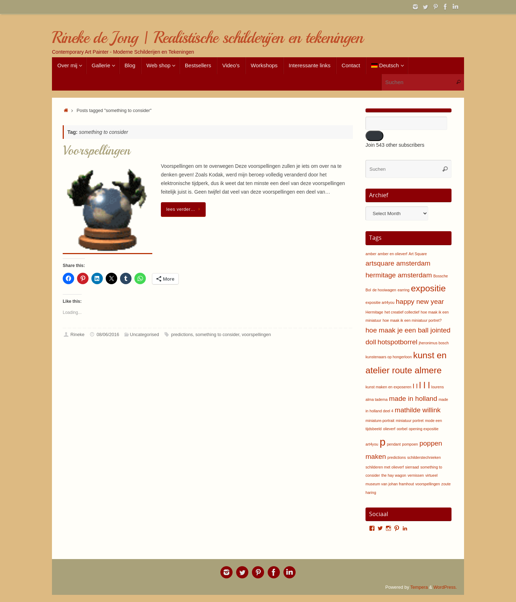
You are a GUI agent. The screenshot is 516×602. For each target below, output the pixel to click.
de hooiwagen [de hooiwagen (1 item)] (384, 290)
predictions (182, 334)
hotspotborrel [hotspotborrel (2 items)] (397, 342)
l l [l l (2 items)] (415, 386)
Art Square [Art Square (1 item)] (417, 254)
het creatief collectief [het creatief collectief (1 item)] (401, 312)
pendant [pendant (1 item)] (394, 444)
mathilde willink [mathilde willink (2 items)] (418, 410)
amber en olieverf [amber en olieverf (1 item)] (392, 254)
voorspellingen (256, 334)
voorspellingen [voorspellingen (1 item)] (427, 484)
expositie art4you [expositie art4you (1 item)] (380, 302)
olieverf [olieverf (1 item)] (389, 429)
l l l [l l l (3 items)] (424, 385)
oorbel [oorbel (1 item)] (402, 429)
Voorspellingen (96, 150)
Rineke (78, 334)
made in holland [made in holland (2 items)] (413, 398)
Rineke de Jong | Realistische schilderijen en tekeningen (207, 38)
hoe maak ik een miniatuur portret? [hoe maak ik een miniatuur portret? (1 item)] (412, 320)
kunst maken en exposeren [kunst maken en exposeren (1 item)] (388, 387)
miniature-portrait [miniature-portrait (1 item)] (380, 420)
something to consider (217, 334)
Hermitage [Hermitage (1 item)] (374, 312)
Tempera (419, 587)
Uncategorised (144, 334)
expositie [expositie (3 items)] (428, 288)
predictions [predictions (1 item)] (396, 457)
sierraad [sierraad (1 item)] (412, 467)
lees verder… (184, 209)
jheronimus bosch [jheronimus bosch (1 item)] (434, 343)
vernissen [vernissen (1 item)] (415, 475)
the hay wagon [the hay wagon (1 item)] (393, 475)
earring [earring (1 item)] (404, 290)
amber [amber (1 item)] (371, 254)
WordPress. (445, 587)
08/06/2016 (107, 334)
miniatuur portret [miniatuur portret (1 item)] (410, 420)
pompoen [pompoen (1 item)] (410, 444)
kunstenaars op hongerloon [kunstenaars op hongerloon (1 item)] (389, 357)
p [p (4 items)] (382, 442)
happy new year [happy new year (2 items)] (420, 301)
